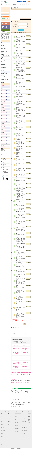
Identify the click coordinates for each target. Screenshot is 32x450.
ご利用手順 (9, 4)
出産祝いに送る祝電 (16, 348)
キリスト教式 (3, 76)
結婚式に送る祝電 (16, 345)
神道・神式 (2, 75)
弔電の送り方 (4, 161)
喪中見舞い (2, 82)
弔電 (6, 90)
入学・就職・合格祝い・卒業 (5, 55)
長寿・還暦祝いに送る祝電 (25, 367)
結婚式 (16, 416)
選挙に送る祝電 (25, 352)
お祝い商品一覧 (3, 85)
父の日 (2, 63)
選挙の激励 (16, 425)
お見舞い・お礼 (3, 48)
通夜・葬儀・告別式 (4, 73)
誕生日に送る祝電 (25, 345)
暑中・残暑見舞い (3, 67)
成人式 (2, 57)
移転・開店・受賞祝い (4, 51)
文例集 (29, 4)
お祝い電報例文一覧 (24, 421)
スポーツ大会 (3, 60)
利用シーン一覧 (3, 42)
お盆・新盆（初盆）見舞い (4, 79)
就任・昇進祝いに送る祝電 (25, 349)
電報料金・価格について (4, 150)
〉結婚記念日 (13, 333)
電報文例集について (3, 149)
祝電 (1, 90)
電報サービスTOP (13, 7)
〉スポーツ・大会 (14, 334)
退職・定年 (2, 54)
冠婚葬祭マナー (5, 162)
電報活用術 (4, 164)
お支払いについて (24, 4)
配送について (2, 154)
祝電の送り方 (4, 159)
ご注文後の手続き (3, 155)
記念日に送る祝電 (25, 362)
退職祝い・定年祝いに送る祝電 (16, 357)
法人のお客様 (22, 1)
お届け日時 (14, 4)
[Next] (25, 324)
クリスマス (2, 70)
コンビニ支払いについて (4, 153)
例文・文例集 (16, 7)
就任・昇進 (16, 422)
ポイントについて (23, 433)
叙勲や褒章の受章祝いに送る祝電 (16, 367)
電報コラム (4, 165)
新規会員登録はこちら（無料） (5, 18)
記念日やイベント (3, 58)
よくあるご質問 (19, 4)
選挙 (2, 52)
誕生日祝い (2, 45)
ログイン (23, 424)
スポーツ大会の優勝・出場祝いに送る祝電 (16, 363)
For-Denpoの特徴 (5, 4)
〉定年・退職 (24, 333)
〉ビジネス (18, 333)
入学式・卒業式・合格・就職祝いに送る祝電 (25, 358)
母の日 (2, 61)
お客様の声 (4, 167)
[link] (7, 176)
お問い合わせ (5, 169)
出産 (15, 419)
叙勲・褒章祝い (3, 64)
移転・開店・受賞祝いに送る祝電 (16, 353)
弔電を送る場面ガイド (4, 72)
